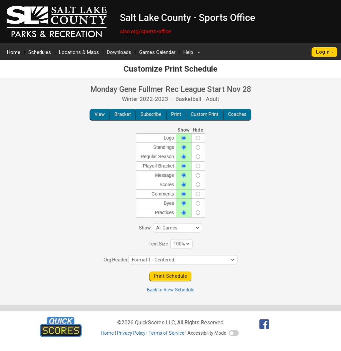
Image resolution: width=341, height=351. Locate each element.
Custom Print (204, 114)
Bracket (123, 114)
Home (13, 52)
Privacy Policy (131, 333)
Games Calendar (157, 52)
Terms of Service (166, 333)
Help (192, 52)
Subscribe (151, 114)
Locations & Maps (79, 52)
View (100, 114)
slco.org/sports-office (145, 31)
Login (323, 52)
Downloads (119, 52)
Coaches (237, 114)
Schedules (39, 52)
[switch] (234, 333)
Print (176, 114)
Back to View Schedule (170, 289)
